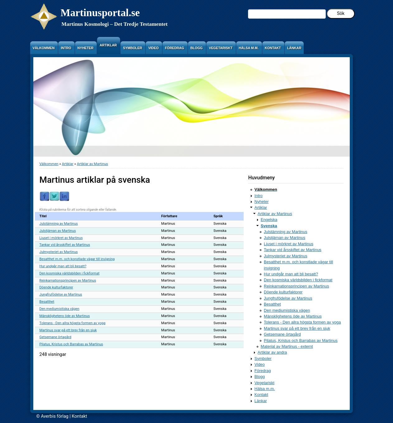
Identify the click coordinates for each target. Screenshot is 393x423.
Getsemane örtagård (56, 337)
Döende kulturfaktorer (56, 287)
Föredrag (263, 370)
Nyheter (262, 201)
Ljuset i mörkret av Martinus (61, 238)
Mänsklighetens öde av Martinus (65, 316)
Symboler (263, 358)
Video (260, 364)
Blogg (260, 376)
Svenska (269, 225)
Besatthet (47, 302)
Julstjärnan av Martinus (58, 231)
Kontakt (261, 394)
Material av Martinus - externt (287, 346)
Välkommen (49, 164)
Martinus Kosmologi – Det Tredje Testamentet (115, 24)
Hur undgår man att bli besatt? (63, 266)
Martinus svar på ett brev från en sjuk (68, 330)
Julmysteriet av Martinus (59, 252)
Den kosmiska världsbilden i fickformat (70, 273)
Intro (259, 195)
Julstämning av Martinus (59, 224)
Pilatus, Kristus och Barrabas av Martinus (71, 344)
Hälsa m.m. (265, 388)
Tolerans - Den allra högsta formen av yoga (72, 323)
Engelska (269, 219)
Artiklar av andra (272, 352)
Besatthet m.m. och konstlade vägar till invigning (77, 259)
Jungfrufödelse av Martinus (61, 294)
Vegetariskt (264, 382)
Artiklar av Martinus (92, 164)
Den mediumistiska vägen (59, 309)
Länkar (261, 400)
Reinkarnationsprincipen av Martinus (68, 280)
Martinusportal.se (100, 12)
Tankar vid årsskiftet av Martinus (65, 245)
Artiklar (67, 164)
